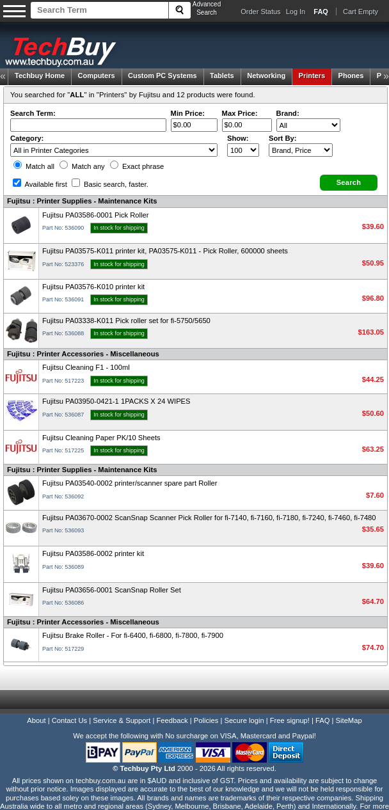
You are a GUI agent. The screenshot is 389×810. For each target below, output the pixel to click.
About (36, 720)
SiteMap (349, 720)
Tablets (222, 75)
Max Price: (240, 113)
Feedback (171, 720)
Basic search (110, 184)
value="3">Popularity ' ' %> (301, 150)
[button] (348, 183)
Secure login (244, 720)
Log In (296, 11)
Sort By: (283, 138)
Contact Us (69, 720)
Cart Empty (360, 11)
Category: (27, 138)
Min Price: (188, 113)
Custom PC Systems (162, 75)
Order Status (260, 11)
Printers (312, 75)
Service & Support (121, 720)
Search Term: (33, 113)
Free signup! (290, 720)
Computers (96, 75)
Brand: (287, 113)
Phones (351, 75)
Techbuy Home (40, 75)
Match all (33, 166)
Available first (40, 184)
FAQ (322, 720)
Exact (137, 166)
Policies (206, 720)
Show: (238, 138)
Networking (266, 75)
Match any (82, 166)
